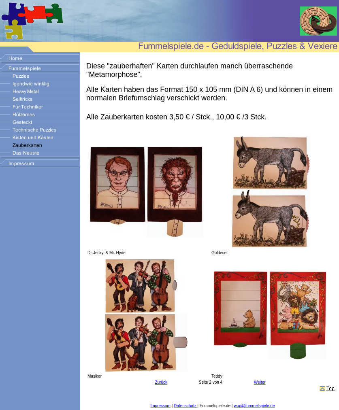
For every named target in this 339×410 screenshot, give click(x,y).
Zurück (161, 382)
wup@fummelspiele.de (254, 406)
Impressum (161, 406)
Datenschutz (185, 406)
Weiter (260, 382)
